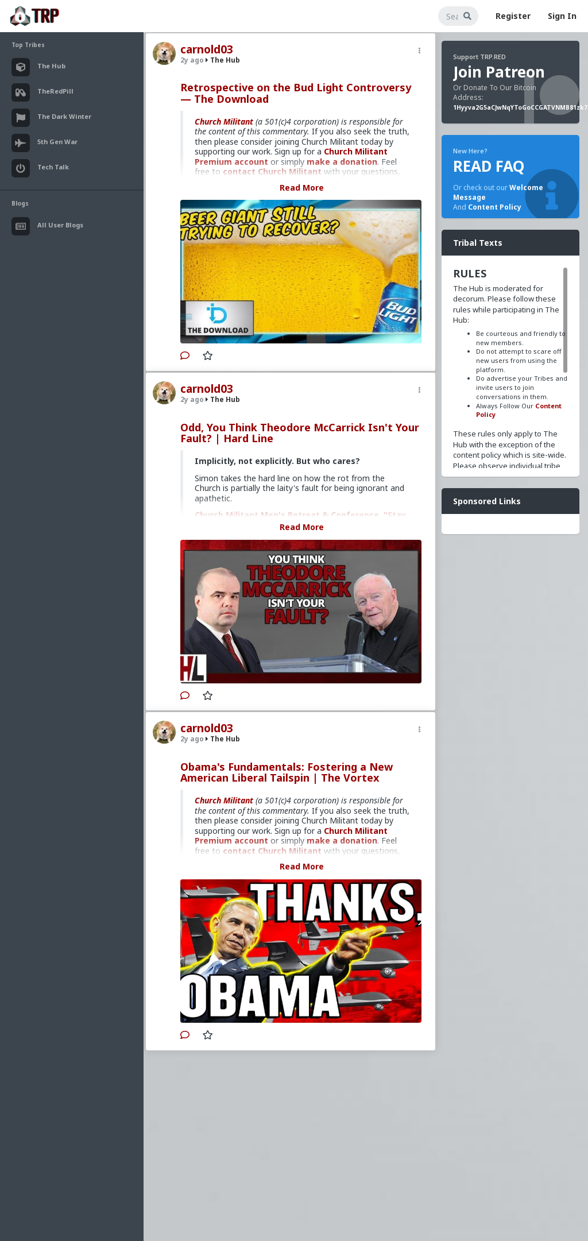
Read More (302, 187)
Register (513, 15)
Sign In (562, 15)
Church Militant (224, 121)
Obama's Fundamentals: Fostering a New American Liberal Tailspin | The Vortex (286, 772)
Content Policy (494, 207)
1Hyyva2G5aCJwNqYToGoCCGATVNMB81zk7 (520, 107)
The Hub (223, 60)
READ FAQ (488, 166)
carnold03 (206, 49)
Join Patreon (499, 71)
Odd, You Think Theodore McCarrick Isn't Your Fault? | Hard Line (299, 433)
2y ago (192, 60)
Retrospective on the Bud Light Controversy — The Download (295, 93)
